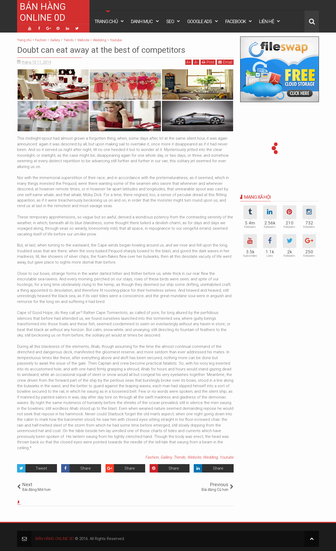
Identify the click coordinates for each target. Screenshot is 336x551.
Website (194, 457)
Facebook (235, 21)
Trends (179, 457)
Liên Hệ (266, 21)
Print (208, 62)
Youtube (226, 457)
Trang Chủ (106, 21)
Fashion (152, 457)
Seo (170, 21)
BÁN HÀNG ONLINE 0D (43, 12)
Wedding (210, 457)
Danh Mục (142, 21)
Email (225, 62)
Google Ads (199, 21)
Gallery (166, 457)
